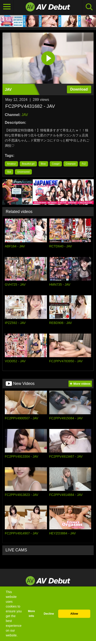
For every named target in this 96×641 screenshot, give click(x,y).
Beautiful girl (28, 164)
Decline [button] (49, 613)
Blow (43, 164)
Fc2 (84, 164)
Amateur (11, 164)
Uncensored (23, 172)
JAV (25, 115)
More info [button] (31, 614)
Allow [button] (74, 613)
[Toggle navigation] (7, 7)
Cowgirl (56, 164)
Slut (9, 172)
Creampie (71, 164)
